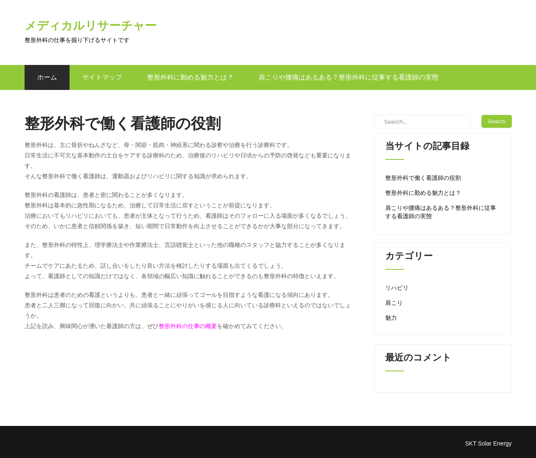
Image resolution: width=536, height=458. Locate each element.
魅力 (391, 317)
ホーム (47, 77)
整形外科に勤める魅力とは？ (190, 77)
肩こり (394, 302)
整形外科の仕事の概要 (188, 326)
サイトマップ (102, 77)
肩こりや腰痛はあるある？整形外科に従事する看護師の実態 (349, 77)
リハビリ (397, 287)
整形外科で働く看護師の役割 (423, 177)
